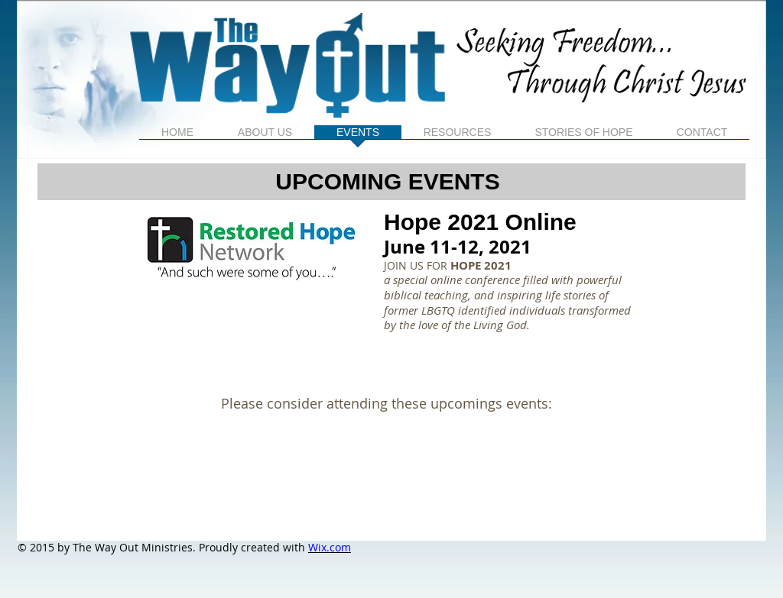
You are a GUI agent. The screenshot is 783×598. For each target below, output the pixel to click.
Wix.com (329, 547)
